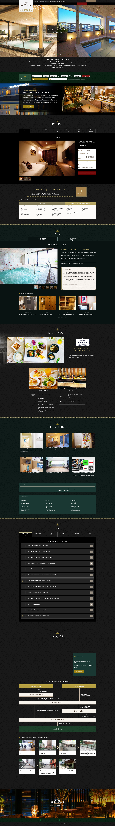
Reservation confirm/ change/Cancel (76, 79)
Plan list (36, 79)
